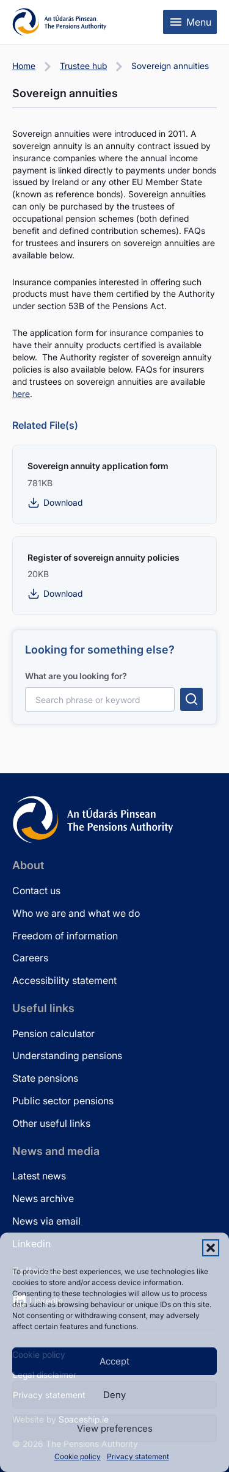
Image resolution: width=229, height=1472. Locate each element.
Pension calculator (53, 1033)
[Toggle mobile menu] (190, 22)
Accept (114, 1361)
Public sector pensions (63, 1101)
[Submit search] (191, 699)
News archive (43, 1198)
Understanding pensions (67, 1055)
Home (23, 65)
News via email (46, 1221)
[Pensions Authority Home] (59, 22)
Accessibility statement (64, 980)
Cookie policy (77, 1456)
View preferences (115, 1428)
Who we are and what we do (76, 913)
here (21, 393)
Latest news (39, 1176)
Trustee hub (83, 65)
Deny (114, 1395)
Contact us (36, 890)
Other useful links (51, 1123)
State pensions (45, 1078)
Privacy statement (138, 1456)
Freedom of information (65, 936)
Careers (30, 958)
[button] (211, 1248)
